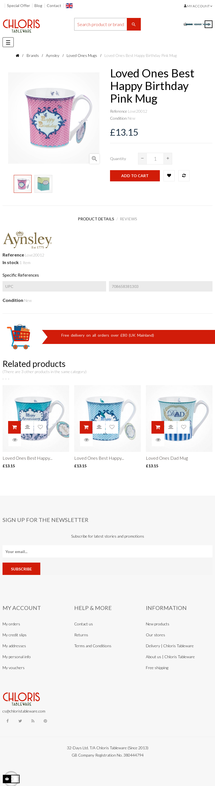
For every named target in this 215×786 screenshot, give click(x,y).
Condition (118, 118)
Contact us (83, 621)
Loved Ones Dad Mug (167, 455)
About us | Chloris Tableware (170, 654)
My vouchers (14, 665)
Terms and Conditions (92, 643)
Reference (118, 111)
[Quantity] (155, 158)
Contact (54, 5)
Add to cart (135, 175)
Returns (81, 632)
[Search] (107, 24)
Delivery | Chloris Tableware (170, 643)
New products (157, 621)
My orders (11, 621)
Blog (38, 5)
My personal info (17, 654)
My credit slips (15, 632)
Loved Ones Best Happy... (27, 455)
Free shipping (157, 665)
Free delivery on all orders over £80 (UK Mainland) (107, 332)
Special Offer (18, 5)
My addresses (14, 643)
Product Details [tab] (94, 218)
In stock (11, 260)
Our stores (155, 632)
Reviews (130, 218)
